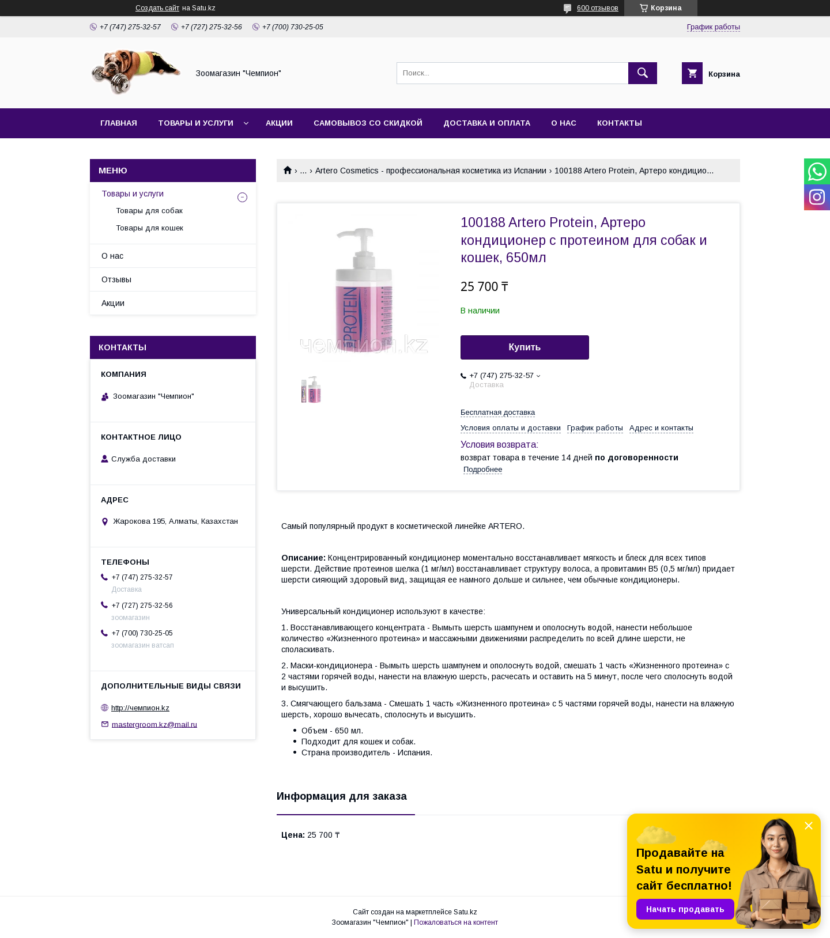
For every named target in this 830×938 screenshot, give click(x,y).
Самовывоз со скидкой (368, 123)
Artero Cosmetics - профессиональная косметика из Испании (430, 170)
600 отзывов (597, 8)
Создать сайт (157, 8)
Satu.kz (465, 912)
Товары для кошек (149, 228)
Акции (279, 123)
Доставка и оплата (486, 123)
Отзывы (116, 279)
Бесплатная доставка (498, 412)
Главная (118, 123)
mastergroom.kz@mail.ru (154, 724)
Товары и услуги (195, 123)
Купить (525, 347)
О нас (563, 123)
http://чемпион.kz (140, 708)
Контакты (619, 123)
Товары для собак (149, 210)
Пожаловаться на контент (456, 922)
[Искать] (642, 73)
